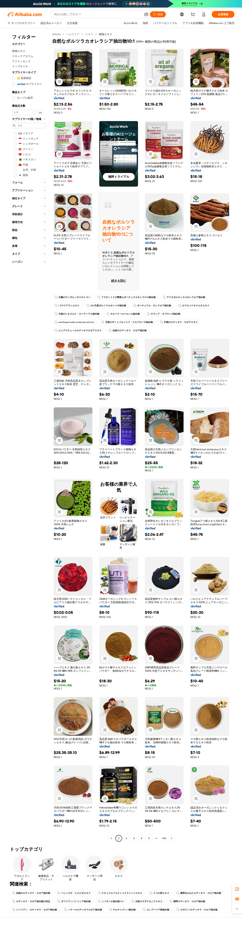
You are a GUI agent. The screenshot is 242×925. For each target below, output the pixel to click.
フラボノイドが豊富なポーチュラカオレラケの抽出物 (126, 297)
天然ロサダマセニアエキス (146, 901)
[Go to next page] (171, 838)
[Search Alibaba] (97, 14)
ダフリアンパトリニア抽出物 (74, 901)
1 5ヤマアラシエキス (67, 305)
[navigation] (29, 436)
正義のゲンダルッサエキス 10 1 (72, 297)
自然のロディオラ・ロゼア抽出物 (128, 330)
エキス (89, 34)
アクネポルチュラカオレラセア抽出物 (184, 297)
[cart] (193, 14)
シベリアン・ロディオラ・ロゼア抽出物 (34, 909)
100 (164, 838)
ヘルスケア (73, 34)
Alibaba (56, 34)
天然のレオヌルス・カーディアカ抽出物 (77, 313)
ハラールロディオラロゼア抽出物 (83, 909)
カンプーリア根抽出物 (156, 909)
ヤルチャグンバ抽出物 (122, 909)
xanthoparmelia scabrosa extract (74, 322)
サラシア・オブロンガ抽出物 (163, 313)
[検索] (158, 14)
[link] (237, 889)
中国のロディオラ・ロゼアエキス (179, 322)
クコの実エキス (159, 893)
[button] (146, 14)
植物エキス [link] (105, 34)
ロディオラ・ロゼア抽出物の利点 (31, 901)
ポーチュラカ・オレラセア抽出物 (152, 305)
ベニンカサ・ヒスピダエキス (74, 893)
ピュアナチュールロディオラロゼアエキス (78, 330)
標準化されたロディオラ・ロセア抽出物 (198, 893)
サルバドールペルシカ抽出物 (123, 313)
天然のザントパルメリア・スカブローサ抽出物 (127, 322)
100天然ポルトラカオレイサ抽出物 (106, 305)
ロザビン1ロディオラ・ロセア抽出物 (196, 909)
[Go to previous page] (111, 838)
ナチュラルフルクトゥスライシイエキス (120, 893)
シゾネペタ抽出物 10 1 (111, 901)
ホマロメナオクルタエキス (193, 305)
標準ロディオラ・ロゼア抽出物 (187, 901)
